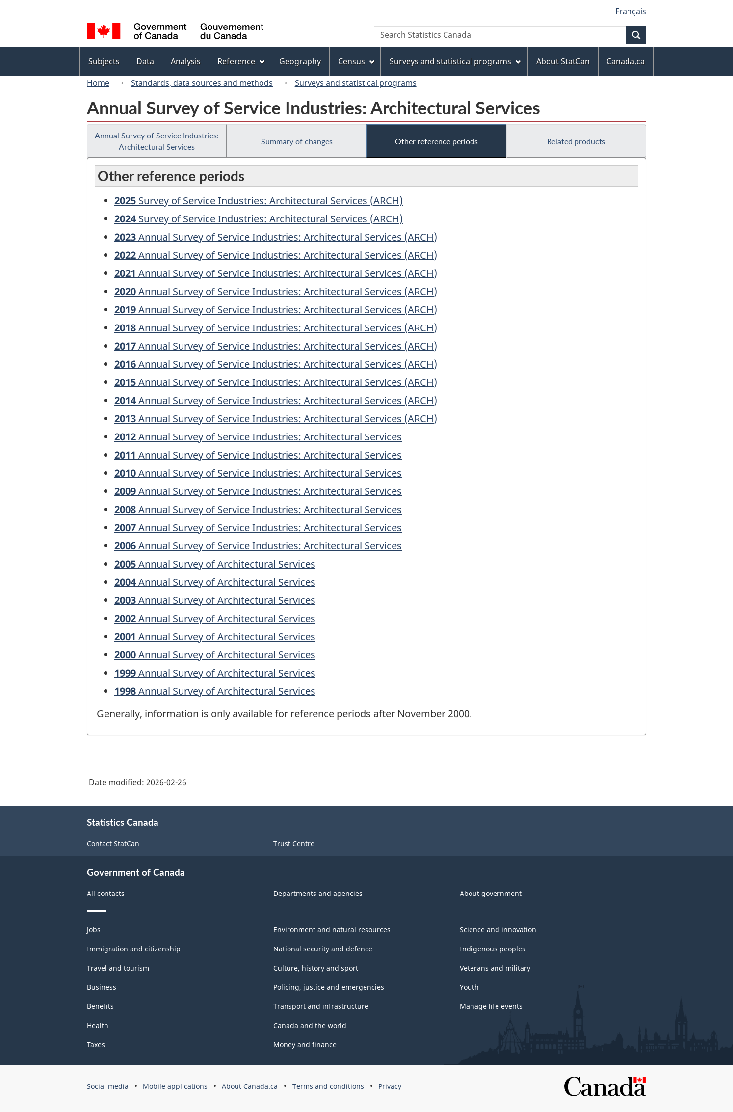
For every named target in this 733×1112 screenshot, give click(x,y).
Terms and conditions (328, 1086)
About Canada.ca (250, 1086)
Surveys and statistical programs (356, 83)
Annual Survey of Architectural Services (214, 563)
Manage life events (491, 1006)
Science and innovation (498, 929)
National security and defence (322, 948)
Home (98, 83)
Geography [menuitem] (300, 61)
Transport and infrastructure (320, 1006)
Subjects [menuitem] (104, 61)
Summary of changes (297, 141)
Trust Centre (293, 843)
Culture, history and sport (315, 968)
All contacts (106, 893)
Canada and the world (309, 1025)
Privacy (389, 1086)
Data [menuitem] (145, 61)
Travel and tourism (118, 968)
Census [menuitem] (356, 61)
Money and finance (305, 1044)
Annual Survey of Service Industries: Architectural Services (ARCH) (275, 237)
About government (491, 893)
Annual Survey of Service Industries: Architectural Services (157, 141)
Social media (108, 1086)
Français (630, 11)
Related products (576, 141)
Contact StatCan (113, 843)
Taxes (96, 1044)
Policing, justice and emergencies (328, 987)
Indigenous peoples (492, 948)
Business (101, 987)
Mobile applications (175, 1086)
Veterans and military (495, 968)
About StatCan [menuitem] (563, 61)
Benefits (100, 1006)
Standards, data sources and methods (202, 83)
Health (97, 1025)
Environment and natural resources (332, 929)
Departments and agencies (318, 893)
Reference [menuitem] (240, 61)
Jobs (94, 929)
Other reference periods (436, 141)
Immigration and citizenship (134, 948)
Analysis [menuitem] (186, 61)
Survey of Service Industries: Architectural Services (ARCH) (258, 200)
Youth (469, 987)
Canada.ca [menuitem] (625, 61)
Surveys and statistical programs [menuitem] (455, 61)
